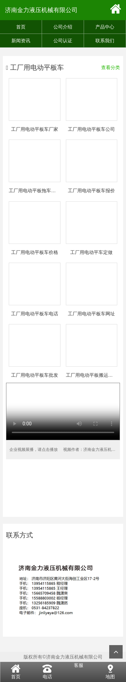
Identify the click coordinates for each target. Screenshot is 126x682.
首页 (21, 27)
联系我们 (104, 40)
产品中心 (104, 27)
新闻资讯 (20, 40)
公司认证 (62, 40)
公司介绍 (62, 27)
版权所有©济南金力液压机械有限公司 (63, 657)
